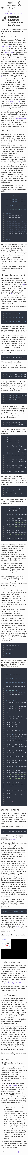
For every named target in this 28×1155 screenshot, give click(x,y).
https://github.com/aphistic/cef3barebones (14, 983)
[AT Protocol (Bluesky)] (2, 8)
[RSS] (12, 8)
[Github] (9, 8)
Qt (11, 294)
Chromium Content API (14, 101)
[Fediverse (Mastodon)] (5, 8)
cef (16, 1152)
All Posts (12, 13)
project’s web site (6, 46)
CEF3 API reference (20, 118)
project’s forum (8, 52)
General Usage (5, 77)
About (21, 13)
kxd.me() (14, 3)
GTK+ (23, 284)
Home (6, 13)
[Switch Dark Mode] (8, 10)
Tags (17, 13)
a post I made (13, 1085)
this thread (13, 840)
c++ (12, 1152)
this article (18, 926)
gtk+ (20, 1152)
